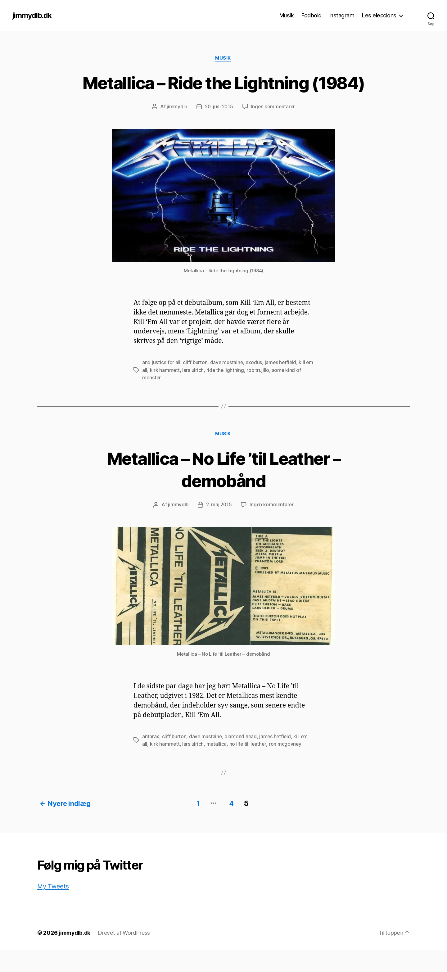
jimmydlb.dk (32, 15)
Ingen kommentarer (273, 130)
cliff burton (195, 385)
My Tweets (53, 908)
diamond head (242, 759)
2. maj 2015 (218, 528)
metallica (216, 767)
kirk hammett (173, 393)
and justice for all (161, 385)
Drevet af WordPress (125, 954)
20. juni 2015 (218, 130)
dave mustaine (228, 385)
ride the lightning (234, 393)
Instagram (341, 15)
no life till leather (248, 767)
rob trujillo (267, 393)
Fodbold (311, 15)
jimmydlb (175, 130)
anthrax (150, 759)
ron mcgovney (286, 767)
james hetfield (282, 385)
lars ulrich (201, 393)
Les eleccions (379, 15)
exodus (255, 385)
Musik (286, 15)
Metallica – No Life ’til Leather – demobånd (223, 492)
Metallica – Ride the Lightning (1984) (223, 93)
